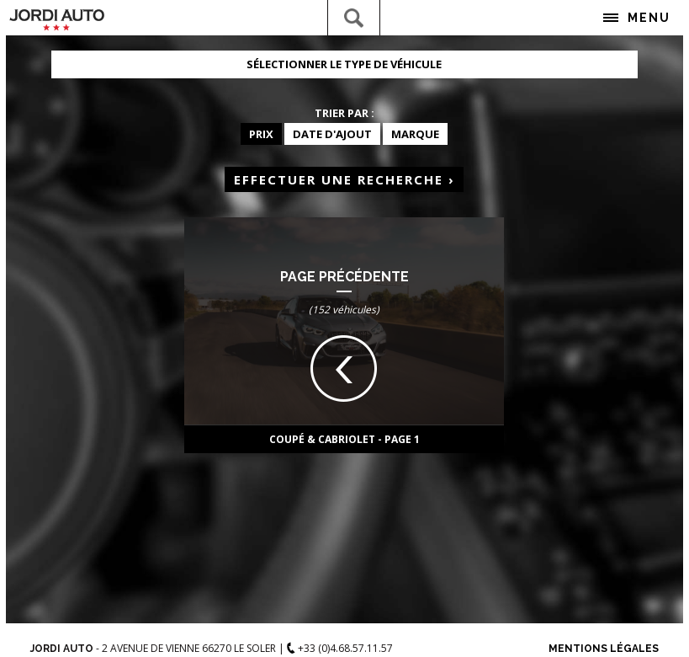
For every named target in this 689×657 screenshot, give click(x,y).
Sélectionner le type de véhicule (344, 64)
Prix (261, 134)
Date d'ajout (332, 134)
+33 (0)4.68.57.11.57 (340, 648)
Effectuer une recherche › (344, 179)
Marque (415, 134)
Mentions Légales (604, 648)
